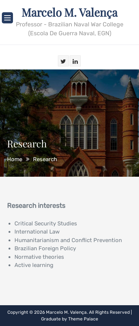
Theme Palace (83, 319)
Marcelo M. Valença (69, 12)
